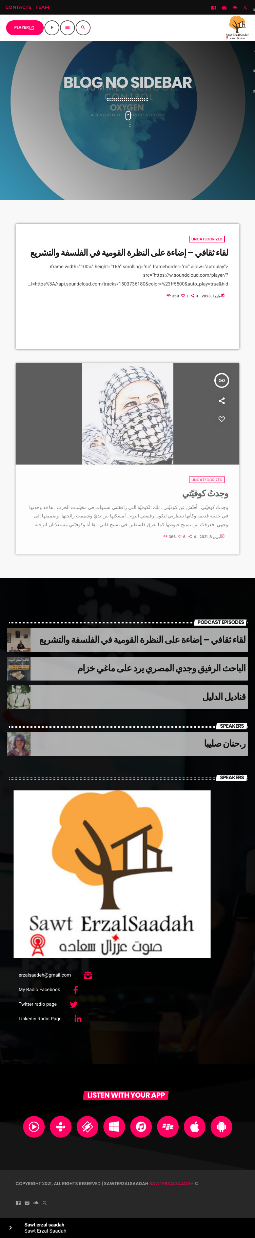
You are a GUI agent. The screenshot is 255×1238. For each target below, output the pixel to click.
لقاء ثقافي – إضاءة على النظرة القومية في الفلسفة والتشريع (129, 253)
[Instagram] (224, 8)
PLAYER (24, 28)
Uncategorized (206, 239)
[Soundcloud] (234, 8)
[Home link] (238, 28)
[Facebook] (213, 8)
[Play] (51, 27)
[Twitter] (245, 8)
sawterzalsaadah (171, 1183)
